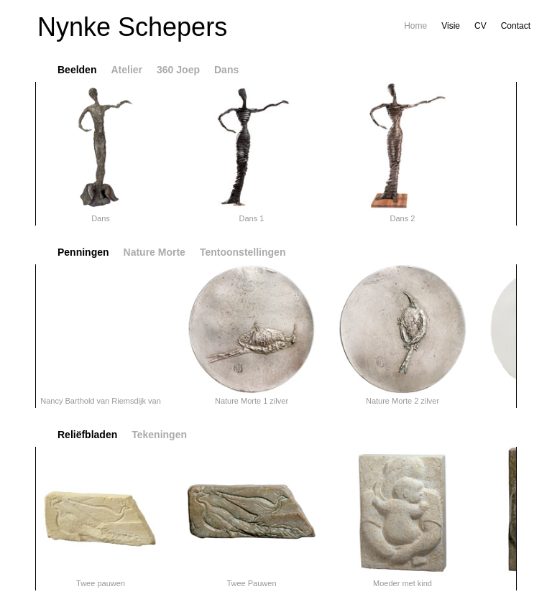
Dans (226, 69)
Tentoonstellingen (243, 252)
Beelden (77, 69)
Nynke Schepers (132, 27)
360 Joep (178, 69)
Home (415, 26)
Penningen (83, 252)
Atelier (126, 69)
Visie (450, 26)
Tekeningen (159, 434)
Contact (515, 26)
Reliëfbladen (87, 434)
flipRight (534, 154)
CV (480, 26)
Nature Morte (154, 252)
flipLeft (17, 154)
